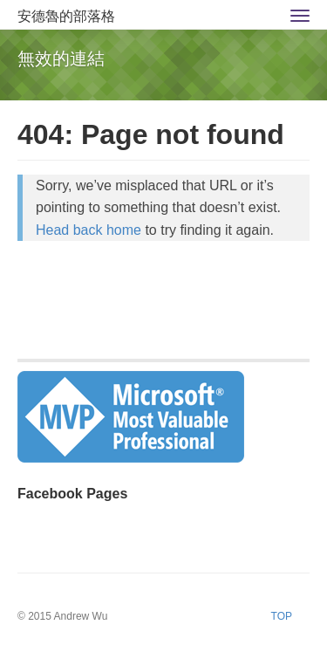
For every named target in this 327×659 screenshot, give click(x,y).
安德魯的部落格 (66, 16)
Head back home (88, 230)
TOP (281, 616)
